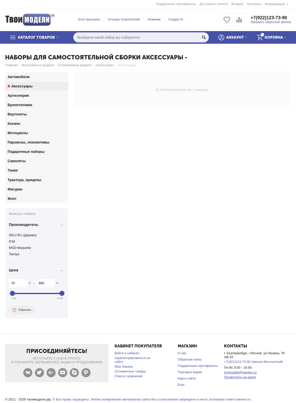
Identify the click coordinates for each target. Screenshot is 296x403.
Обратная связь (190, 359)
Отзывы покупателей (124, 19)
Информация (275, 4)
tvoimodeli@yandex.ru (240, 372)
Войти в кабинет (127, 353)
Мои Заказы (124, 366)
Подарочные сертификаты (176, 4)
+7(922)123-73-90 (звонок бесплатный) (253, 362)
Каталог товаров (36, 37)
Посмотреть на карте (240, 377)
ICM (12, 241)
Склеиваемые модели (75, 65)
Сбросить (22, 310)
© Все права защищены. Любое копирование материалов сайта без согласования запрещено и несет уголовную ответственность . (152, 399)
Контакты (254, 4)
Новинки (154, 19)
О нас (182, 353)
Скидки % (175, 19)
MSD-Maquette (20, 248)
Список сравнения (129, 376)
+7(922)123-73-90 (269, 17)
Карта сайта (187, 378)
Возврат (237, 4)
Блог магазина (89, 19)
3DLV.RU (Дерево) (23, 235)
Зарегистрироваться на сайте (132, 360)
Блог (181, 385)
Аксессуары (104, 65)
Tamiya (14, 254)
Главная (11, 65)
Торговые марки (190, 372)
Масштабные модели (37, 65)
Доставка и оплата (214, 4)
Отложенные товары (130, 371)
